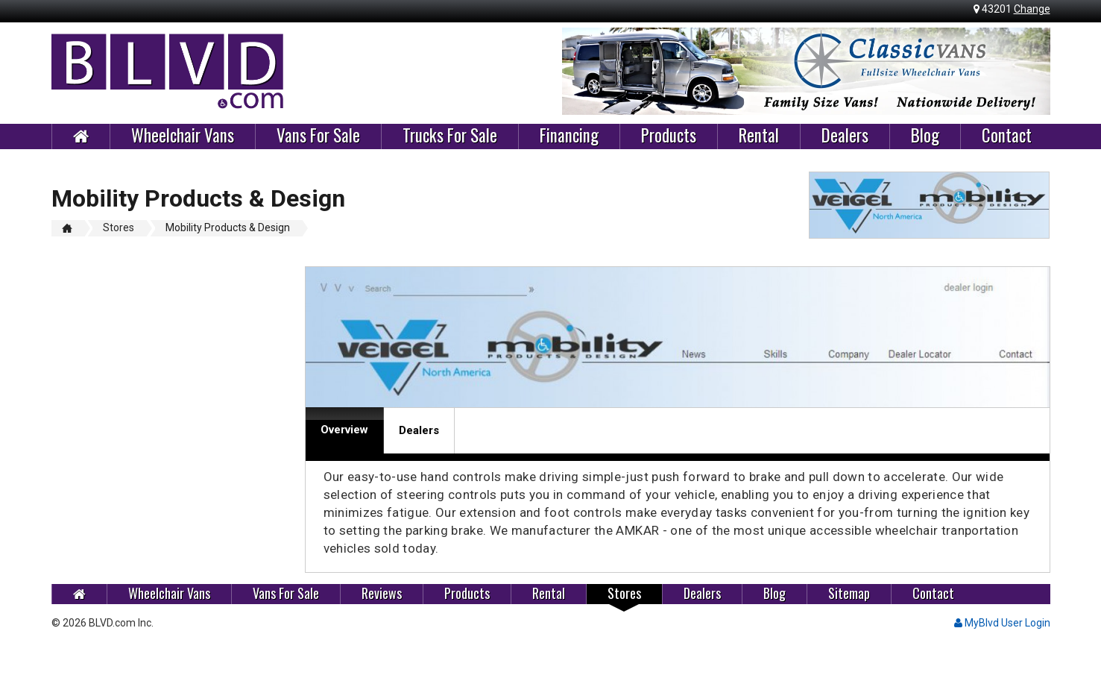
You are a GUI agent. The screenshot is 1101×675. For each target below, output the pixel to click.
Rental (759, 136)
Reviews (382, 593)
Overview (344, 429)
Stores (624, 593)
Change (1032, 9)
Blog (925, 136)
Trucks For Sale (450, 136)
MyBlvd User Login (1002, 623)
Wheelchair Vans (182, 136)
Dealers (844, 136)
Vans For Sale (318, 136)
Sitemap (849, 593)
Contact (1007, 136)
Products (668, 136)
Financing (569, 136)
